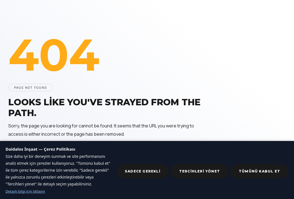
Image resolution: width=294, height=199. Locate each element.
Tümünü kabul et (259, 171)
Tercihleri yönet (199, 171)
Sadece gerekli (142, 171)
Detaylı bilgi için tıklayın (25, 191)
